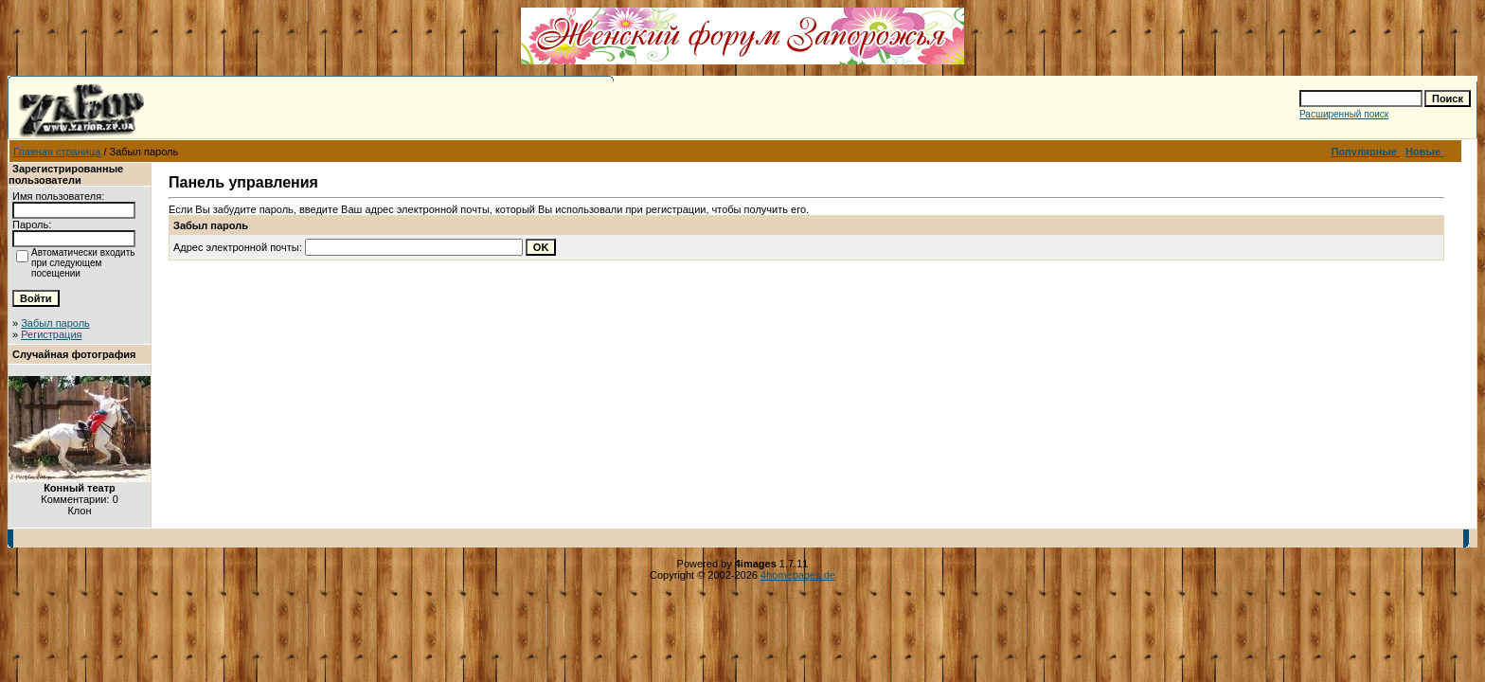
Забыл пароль (55, 323)
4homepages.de (797, 575)
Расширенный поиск (1343, 114)
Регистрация (51, 334)
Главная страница (56, 151)
